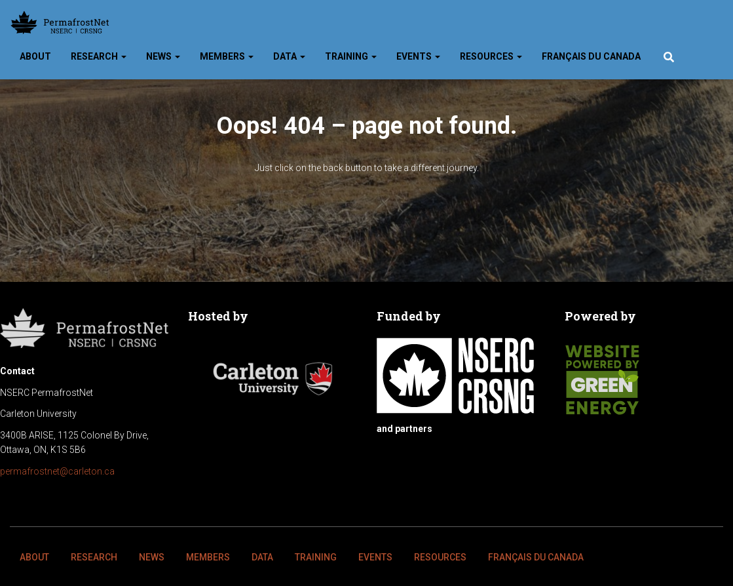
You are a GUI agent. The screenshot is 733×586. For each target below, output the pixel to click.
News (163, 56)
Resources (491, 56)
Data (289, 56)
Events (418, 56)
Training (351, 56)
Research (98, 56)
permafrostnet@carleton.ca (57, 471)
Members (227, 56)
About (35, 56)
